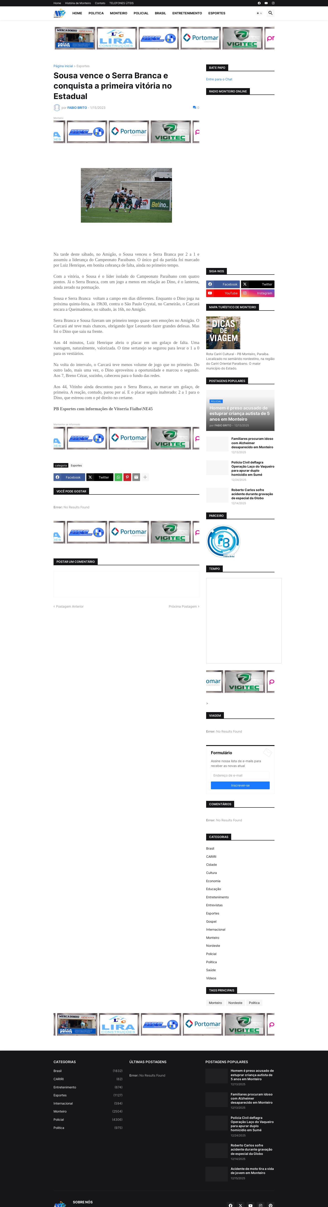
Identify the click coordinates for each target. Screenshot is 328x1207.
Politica (96, 13)
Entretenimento (187, 13)
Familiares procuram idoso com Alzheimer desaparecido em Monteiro (252, 443)
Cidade (211, 864)
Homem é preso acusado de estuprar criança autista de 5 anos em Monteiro (252, 1075)
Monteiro (118, 13)
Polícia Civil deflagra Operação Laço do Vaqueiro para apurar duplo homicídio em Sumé (252, 468)
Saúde (211, 970)
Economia (213, 881)
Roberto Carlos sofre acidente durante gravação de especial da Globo (252, 494)
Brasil (160, 13)
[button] (259, 13)
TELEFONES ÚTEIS (121, 3)
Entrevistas (214, 905)
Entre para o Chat (219, 79)
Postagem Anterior (70, 606)
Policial (141, 13)
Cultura (211, 873)
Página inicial (63, 66)
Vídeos (211, 978)
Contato (100, 3)
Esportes (216, 13)
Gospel (211, 921)
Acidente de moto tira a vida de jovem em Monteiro (252, 1171)
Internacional (215, 929)
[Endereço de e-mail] (240, 775)
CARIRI (211, 856)
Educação (213, 889)
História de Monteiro (78, 3)
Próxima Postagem (183, 606)
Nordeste (213, 945)
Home (57, 3)
